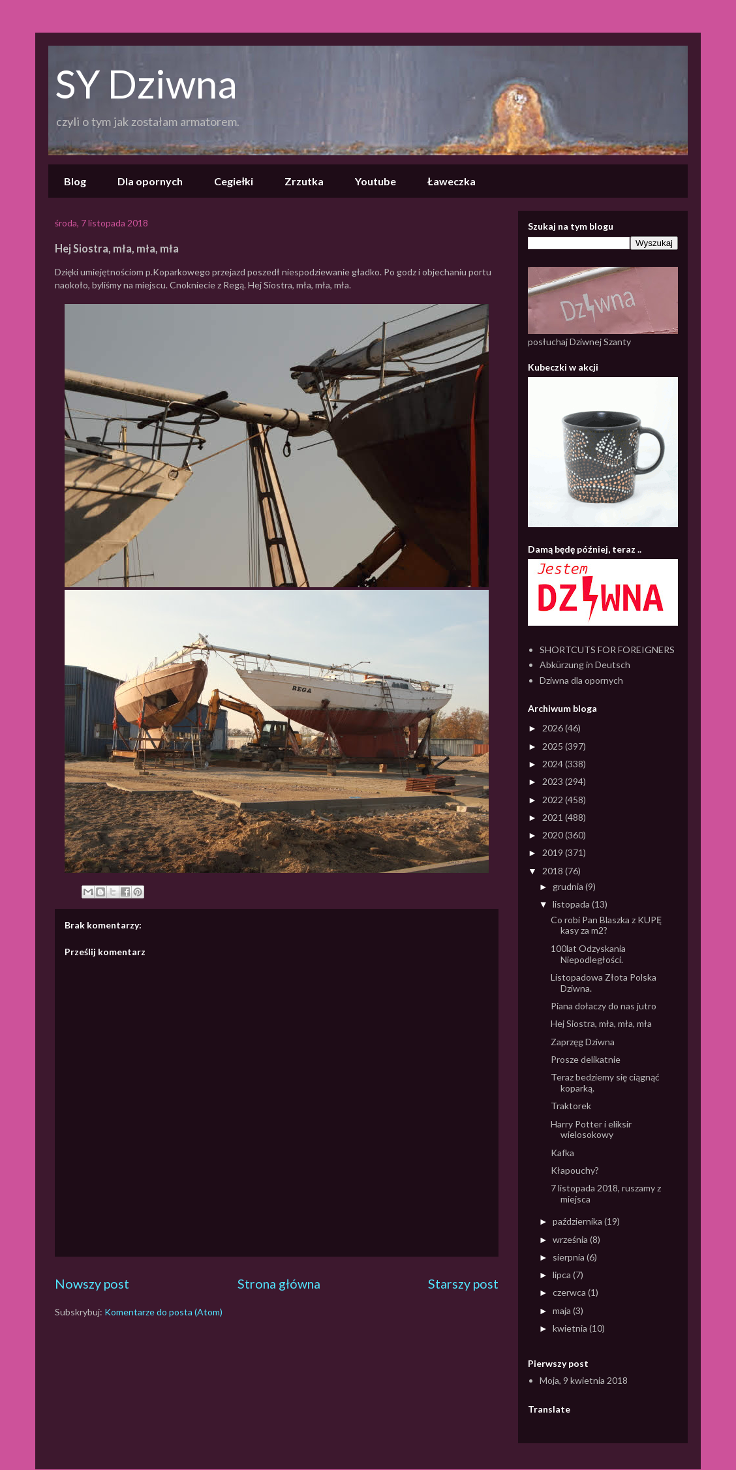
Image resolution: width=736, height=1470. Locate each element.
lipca (563, 1274)
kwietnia (571, 1328)
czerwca (570, 1292)
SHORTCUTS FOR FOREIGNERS (607, 649)
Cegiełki (233, 181)
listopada (572, 904)
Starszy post (463, 1283)
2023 (553, 781)
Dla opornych (150, 181)
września (571, 1239)
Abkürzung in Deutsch (585, 664)
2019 (553, 852)
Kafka (562, 1152)
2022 (553, 799)
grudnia (569, 886)
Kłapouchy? (575, 1170)
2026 (553, 727)
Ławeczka (451, 181)
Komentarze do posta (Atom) (163, 1311)
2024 (553, 763)
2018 (553, 870)
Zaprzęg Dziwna (583, 1041)
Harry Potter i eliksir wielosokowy (591, 1129)
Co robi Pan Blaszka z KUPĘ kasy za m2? (606, 925)
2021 (553, 817)
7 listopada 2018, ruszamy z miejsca (606, 1193)
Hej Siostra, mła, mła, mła (601, 1023)
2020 (553, 834)
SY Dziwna (146, 83)
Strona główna (279, 1283)
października (578, 1221)
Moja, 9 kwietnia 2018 (584, 1380)
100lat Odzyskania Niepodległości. (588, 954)
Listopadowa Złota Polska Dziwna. (603, 983)
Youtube (375, 181)
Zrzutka (304, 181)
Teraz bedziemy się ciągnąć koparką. (605, 1082)
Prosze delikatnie (586, 1059)
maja (563, 1310)
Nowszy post (92, 1283)
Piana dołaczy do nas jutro (603, 1005)
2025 (553, 746)
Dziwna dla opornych (581, 680)
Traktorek (571, 1105)
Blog (75, 181)
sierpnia (570, 1257)
